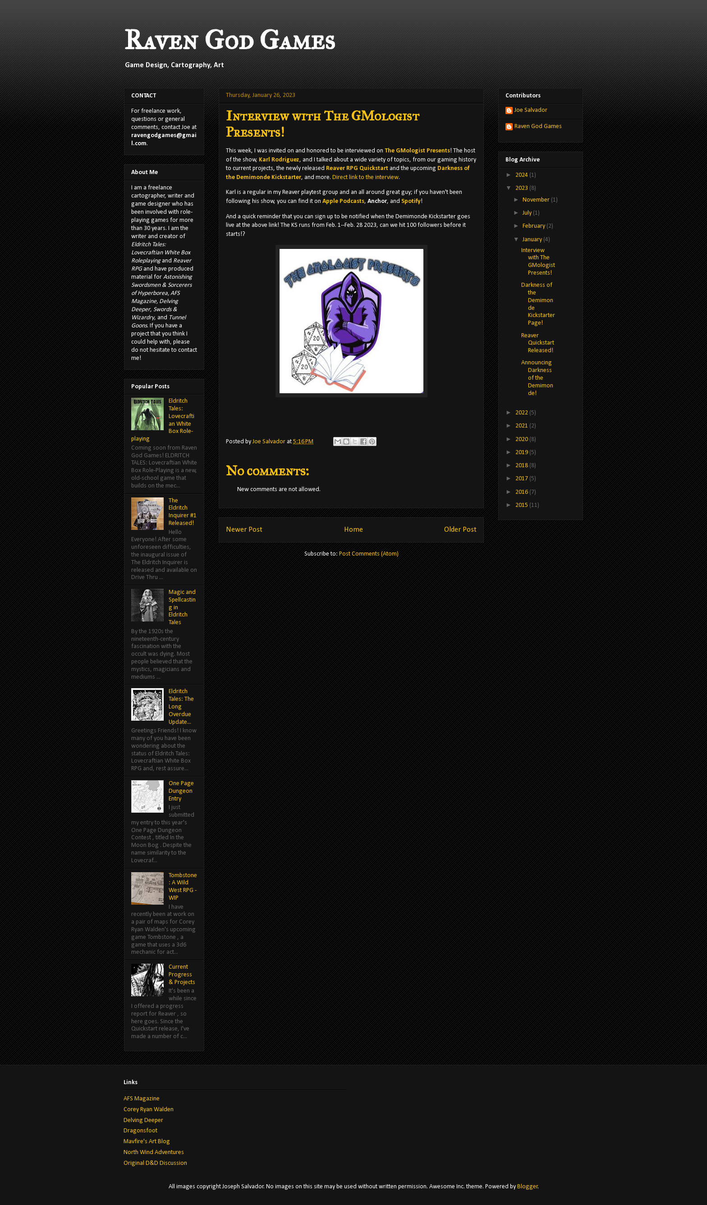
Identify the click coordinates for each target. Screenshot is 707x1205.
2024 (522, 175)
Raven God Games (229, 39)
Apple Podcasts (343, 201)
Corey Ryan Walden (149, 1109)
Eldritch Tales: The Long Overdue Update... (181, 706)
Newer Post (244, 530)
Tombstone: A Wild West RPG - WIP (183, 886)
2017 (522, 478)
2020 (522, 439)
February (534, 226)
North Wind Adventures (154, 1152)
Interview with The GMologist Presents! (538, 261)
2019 (522, 452)
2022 (522, 412)
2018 (522, 465)
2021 (522, 426)
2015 (522, 505)
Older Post (460, 530)
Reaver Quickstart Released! (537, 343)
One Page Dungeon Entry (181, 791)
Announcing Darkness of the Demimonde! (537, 377)
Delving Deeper (143, 1120)
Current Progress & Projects (182, 975)
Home (353, 530)
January (533, 239)
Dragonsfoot (140, 1130)
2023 (522, 188)
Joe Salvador (530, 110)
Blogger (527, 1186)
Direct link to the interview (365, 177)
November (537, 200)
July (528, 213)
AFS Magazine (142, 1098)
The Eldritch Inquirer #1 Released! (183, 512)
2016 (522, 492)
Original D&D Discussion (155, 1163)
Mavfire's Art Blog (147, 1141)
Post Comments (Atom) (369, 554)
